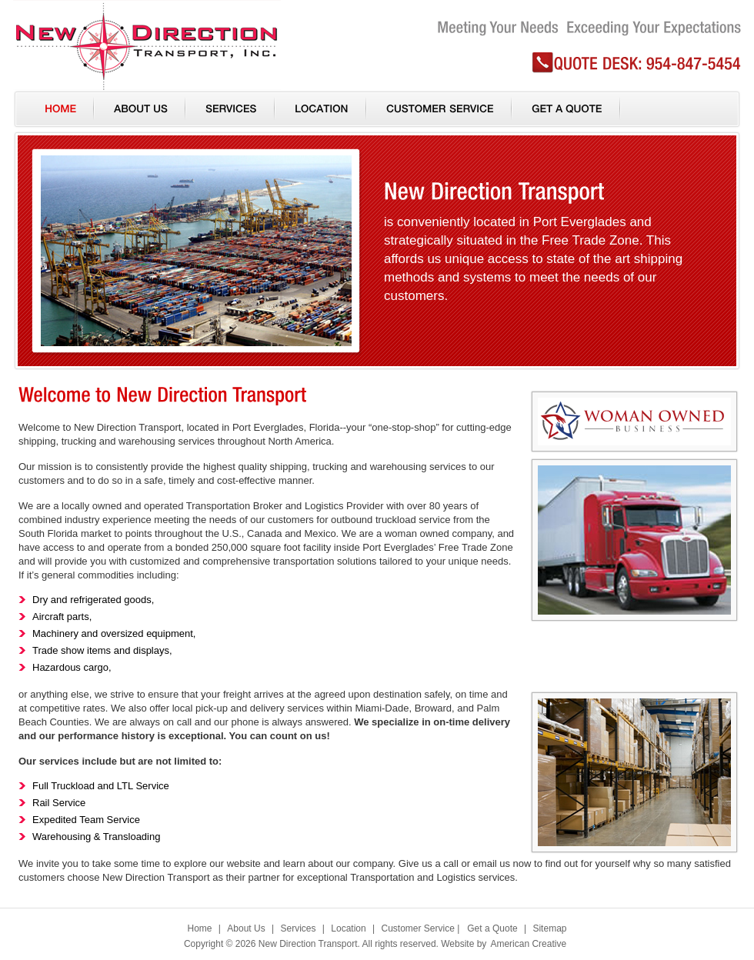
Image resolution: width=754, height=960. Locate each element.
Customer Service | (420, 928)
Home (200, 928)
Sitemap (549, 928)
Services (297, 928)
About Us (246, 928)
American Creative (528, 943)
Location (348, 928)
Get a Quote (492, 928)
